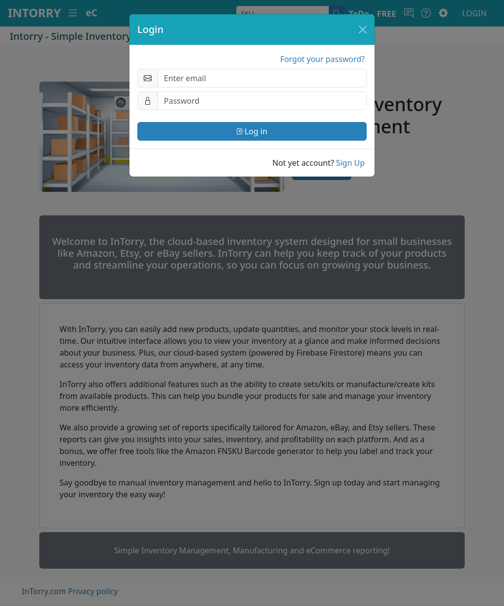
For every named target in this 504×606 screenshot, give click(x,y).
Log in (252, 131)
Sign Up (350, 162)
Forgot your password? (322, 59)
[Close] (363, 29)
